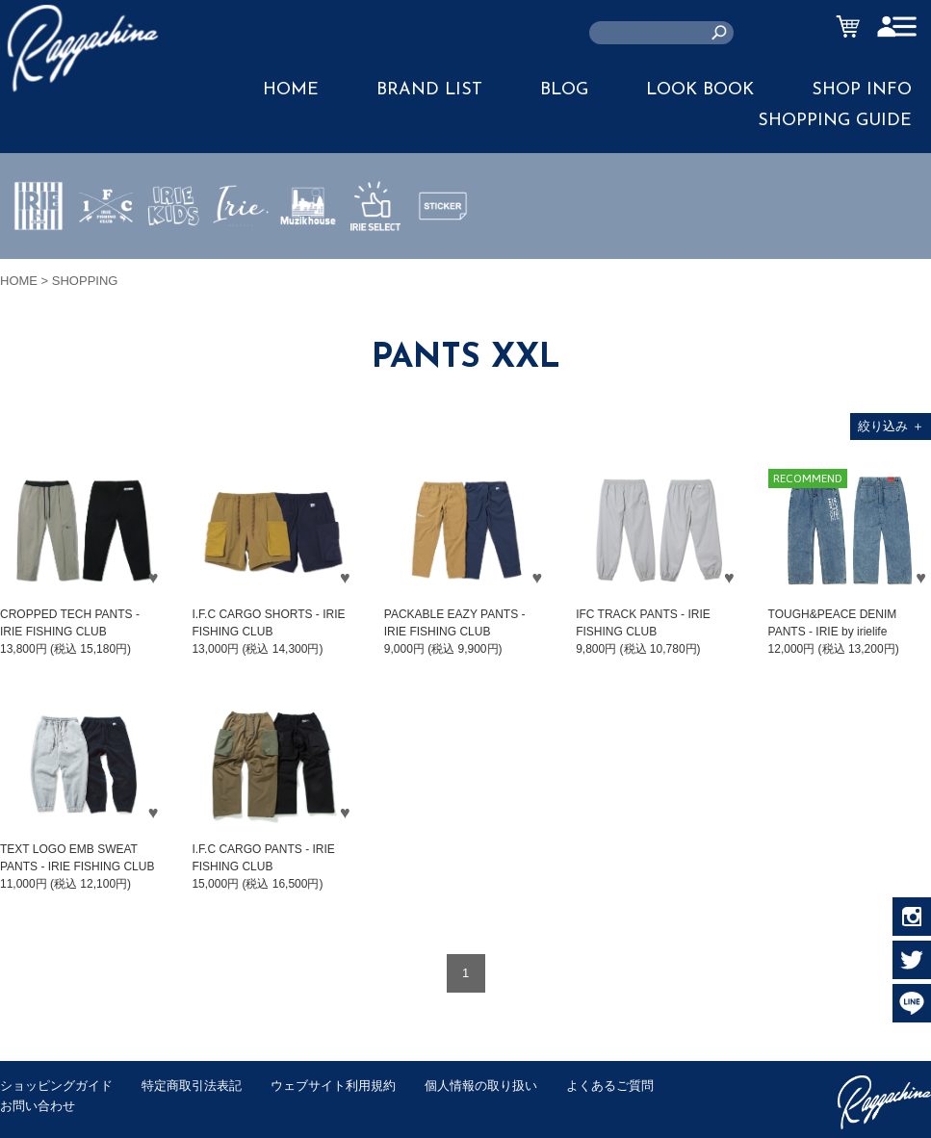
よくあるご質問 (610, 1085)
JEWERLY (241, 251)
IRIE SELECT (375, 263)
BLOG (564, 90)
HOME (291, 90)
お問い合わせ (37, 1106)
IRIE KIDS (174, 263)
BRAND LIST (429, 90)
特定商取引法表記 (192, 1085)
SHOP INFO (862, 90)
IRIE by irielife (39, 263)
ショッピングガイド (56, 1085)
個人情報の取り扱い (481, 1085)
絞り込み (891, 426)
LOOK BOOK (700, 90)
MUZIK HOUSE (308, 263)
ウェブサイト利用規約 (333, 1085)
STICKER (443, 251)
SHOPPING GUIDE (835, 121)
